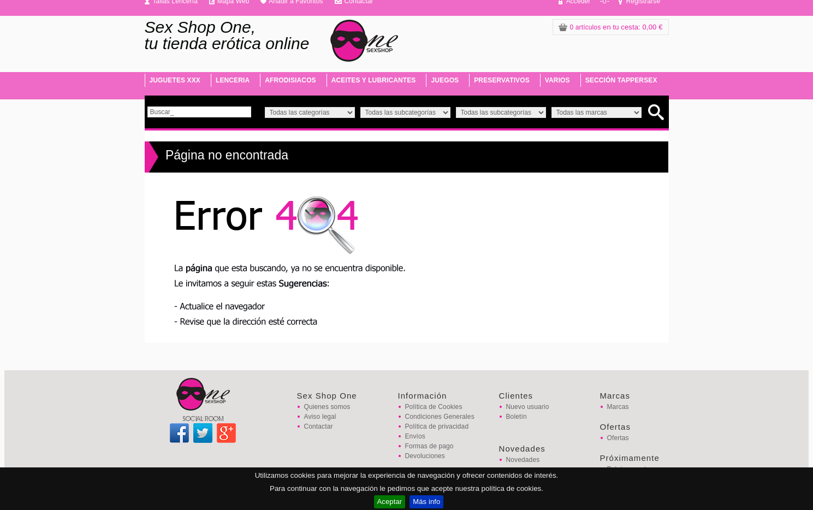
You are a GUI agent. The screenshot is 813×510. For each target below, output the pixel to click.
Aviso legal (320, 416)
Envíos (415, 436)
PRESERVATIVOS (502, 80)
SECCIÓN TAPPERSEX (621, 80)
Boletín (516, 416)
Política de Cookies (433, 407)
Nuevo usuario (527, 407)
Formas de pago (429, 446)
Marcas (618, 407)
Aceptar (389, 501)
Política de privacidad (437, 426)
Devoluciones (425, 456)
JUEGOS (445, 80)
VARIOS (557, 80)
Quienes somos (327, 407)
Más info (426, 501)
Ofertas (618, 438)
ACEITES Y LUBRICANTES (373, 80)
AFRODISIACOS (290, 80)
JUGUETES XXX (175, 80)
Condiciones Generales (439, 416)
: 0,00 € (611, 27)
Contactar (318, 426)
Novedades (523, 460)
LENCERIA (233, 80)
